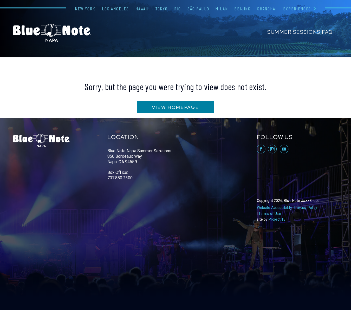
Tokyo (161, 8)
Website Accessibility (274, 208)
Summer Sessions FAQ (300, 32)
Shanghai (267, 8)
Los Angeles (115, 8)
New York (85, 8)
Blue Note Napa (52, 32)
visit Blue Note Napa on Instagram (272, 149)
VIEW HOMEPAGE (175, 107)
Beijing (242, 8)
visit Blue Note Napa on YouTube (284, 149)
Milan (222, 8)
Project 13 (277, 219)
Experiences (297, 8)
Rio (177, 8)
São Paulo (198, 8)
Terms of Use (269, 214)
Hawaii (142, 8)
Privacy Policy (305, 208)
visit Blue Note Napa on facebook (260, 149)
